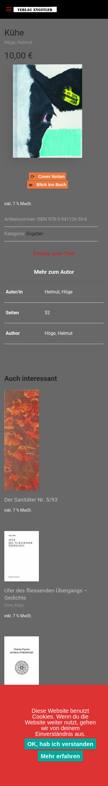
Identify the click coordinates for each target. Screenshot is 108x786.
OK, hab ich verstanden (60, 744)
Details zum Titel (54, 253)
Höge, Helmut (18, 42)
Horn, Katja (14, 605)
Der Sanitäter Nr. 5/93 (31, 499)
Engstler (34, 233)
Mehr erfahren (60, 756)
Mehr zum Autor (54, 272)
